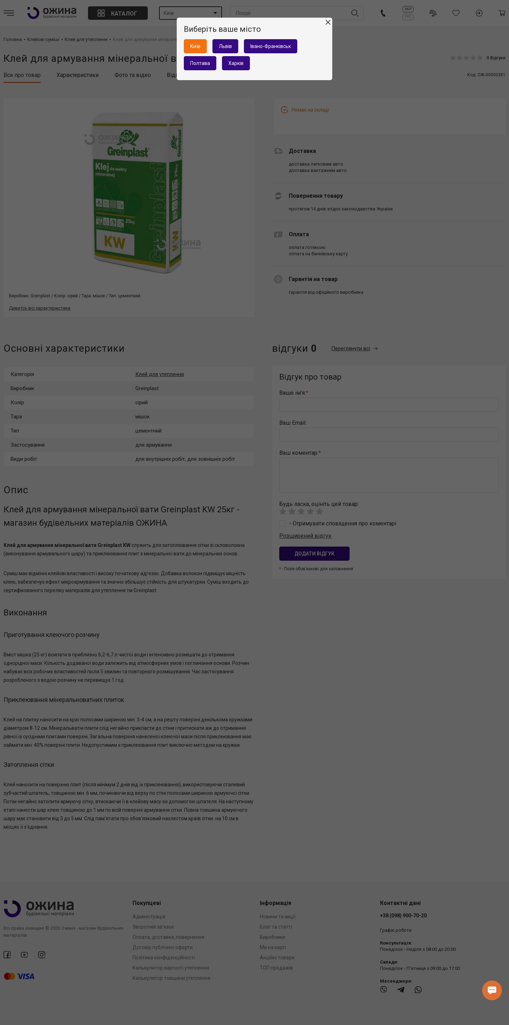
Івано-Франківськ (270, 46)
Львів (225, 46)
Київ (195, 46)
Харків (236, 63)
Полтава (200, 63)
